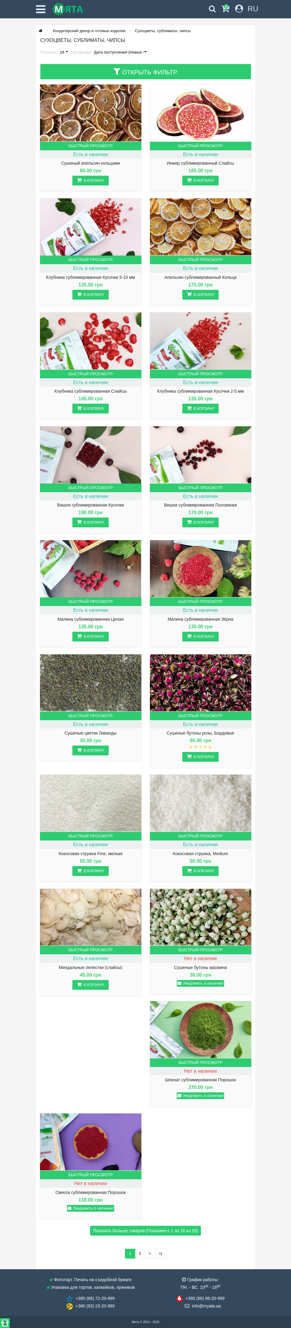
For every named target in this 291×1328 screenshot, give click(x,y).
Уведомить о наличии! (200, 983)
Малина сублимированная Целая (90, 619)
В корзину (90, 180)
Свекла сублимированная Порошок (90, 1192)
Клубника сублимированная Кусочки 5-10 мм (90, 277)
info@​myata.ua (206, 1306)
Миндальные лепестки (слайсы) (90, 967)
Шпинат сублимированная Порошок (200, 1080)
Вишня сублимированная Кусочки (90, 505)
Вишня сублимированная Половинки (200, 505)
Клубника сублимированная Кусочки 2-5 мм (200, 391)
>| (160, 1253)
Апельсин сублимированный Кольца (201, 277)
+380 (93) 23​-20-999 (95, 1306)
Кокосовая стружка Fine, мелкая (90, 853)
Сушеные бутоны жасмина (200, 967)
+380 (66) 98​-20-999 (204, 1298)
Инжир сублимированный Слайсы (200, 163)
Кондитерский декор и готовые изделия (88, 30)
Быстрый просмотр (90, 146)
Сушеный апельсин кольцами (90, 163)
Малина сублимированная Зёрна (200, 619)
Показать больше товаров (145, 1230)
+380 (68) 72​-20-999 (95, 1298)
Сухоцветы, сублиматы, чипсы (163, 30)
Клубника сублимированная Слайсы (90, 391)
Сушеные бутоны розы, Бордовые (200, 733)
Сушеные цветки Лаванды (90, 733)
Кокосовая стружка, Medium (200, 853)
